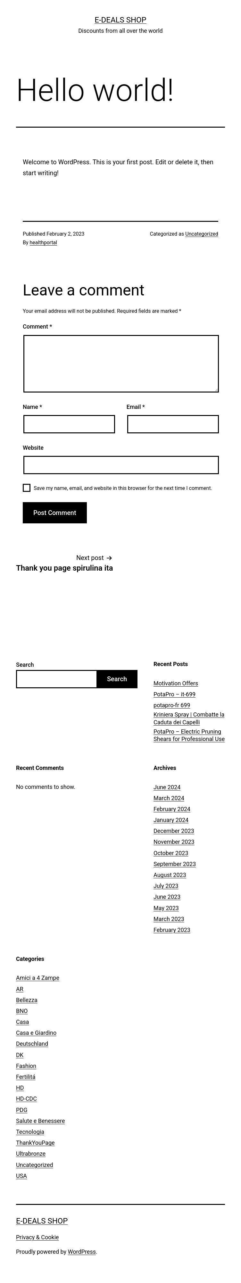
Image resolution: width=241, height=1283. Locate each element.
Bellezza (26, 1000)
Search (25, 664)
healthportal (43, 242)
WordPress (82, 1251)
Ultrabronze (31, 1153)
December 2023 (174, 830)
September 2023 (175, 864)
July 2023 (166, 885)
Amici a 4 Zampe (37, 977)
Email (136, 406)
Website (33, 447)
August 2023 (170, 875)
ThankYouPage (35, 1142)
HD (20, 1087)
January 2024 (171, 820)
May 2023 (166, 908)
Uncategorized (201, 234)
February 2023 (172, 929)
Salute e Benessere (40, 1120)
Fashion (26, 1065)
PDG (21, 1110)
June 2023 (167, 896)
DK (19, 1055)
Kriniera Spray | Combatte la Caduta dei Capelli (189, 718)
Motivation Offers (176, 683)
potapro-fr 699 (172, 705)
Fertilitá (26, 1076)
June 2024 (167, 787)
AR (19, 989)
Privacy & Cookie (37, 1237)
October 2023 (171, 853)
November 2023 (174, 841)
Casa (22, 1021)
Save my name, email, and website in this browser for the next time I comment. (123, 488)
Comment (37, 326)
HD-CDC (26, 1098)
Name (32, 406)
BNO (22, 1010)
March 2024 (169, 798)
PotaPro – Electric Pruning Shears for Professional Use (189, 735)
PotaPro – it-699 (174, 694)
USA (21, 1175)
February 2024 (172, 809)
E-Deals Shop (120, 19)
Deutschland (32, 1043)
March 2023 (169, 919)
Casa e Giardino (36, 1032)
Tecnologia (30, 1131)
